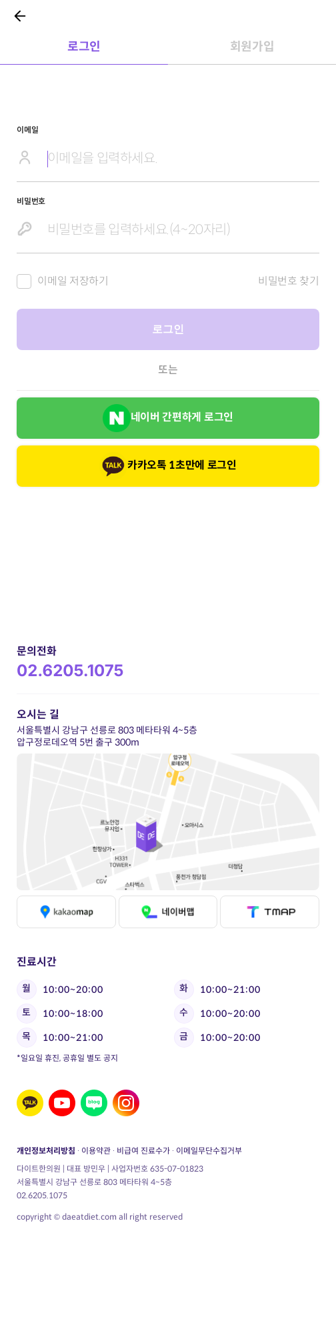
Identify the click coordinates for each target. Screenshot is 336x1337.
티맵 (270, 912)
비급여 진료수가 (143, 1151)
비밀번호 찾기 (288, 281)
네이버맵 (168, 912)
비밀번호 (31, 201)
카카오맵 (66, 912)
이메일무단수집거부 (209, 1151)
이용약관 (96, 1151)
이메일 (27, 130)
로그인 (167, 329)
